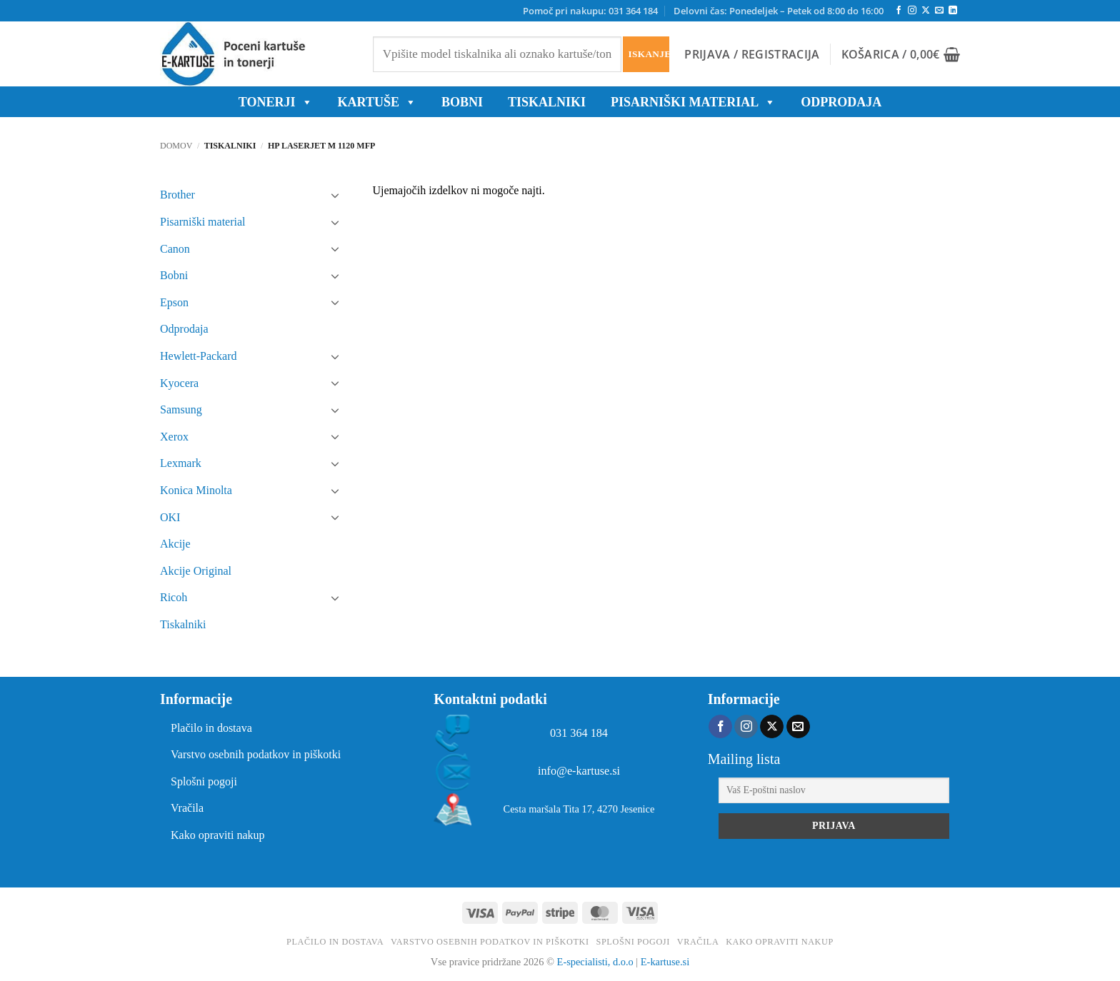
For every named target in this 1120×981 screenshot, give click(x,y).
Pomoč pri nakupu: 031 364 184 (590, 10)
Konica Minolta (196, 490)
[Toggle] (335, 194)
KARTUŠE (377, 102)
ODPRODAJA (841, 102)
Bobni (174, 275)
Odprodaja (184, 329)
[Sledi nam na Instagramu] (912, 11)
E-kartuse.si (665, 961)
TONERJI (276, 102)
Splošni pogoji (204, 781)
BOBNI (462, 102)
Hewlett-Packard (198, 356)
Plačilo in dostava (211, 728)
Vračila (187, 808)
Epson (174, 302)
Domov (176, 146)
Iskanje (648, 54)
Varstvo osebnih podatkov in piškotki (256, 754)
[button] (751, 54)
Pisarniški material (693, 102)
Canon (175, 249)
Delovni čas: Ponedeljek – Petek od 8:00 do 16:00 (779, 10)
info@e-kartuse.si (579, 771)
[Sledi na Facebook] (898, 11)
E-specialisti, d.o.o (595, 961)
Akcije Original (195, 571)
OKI (170, 517)
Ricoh (173, 597)
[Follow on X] (925, 11)
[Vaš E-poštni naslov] (834, 790)
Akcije (175, 544)
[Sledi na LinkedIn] (953, 11)
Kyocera (179, 383)
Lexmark (180, 463)
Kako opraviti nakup (218, 835)
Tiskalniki (547, 102)
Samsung (181, 409)
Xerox (174, 437)
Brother (177, 194)
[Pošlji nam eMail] (939, 11)
